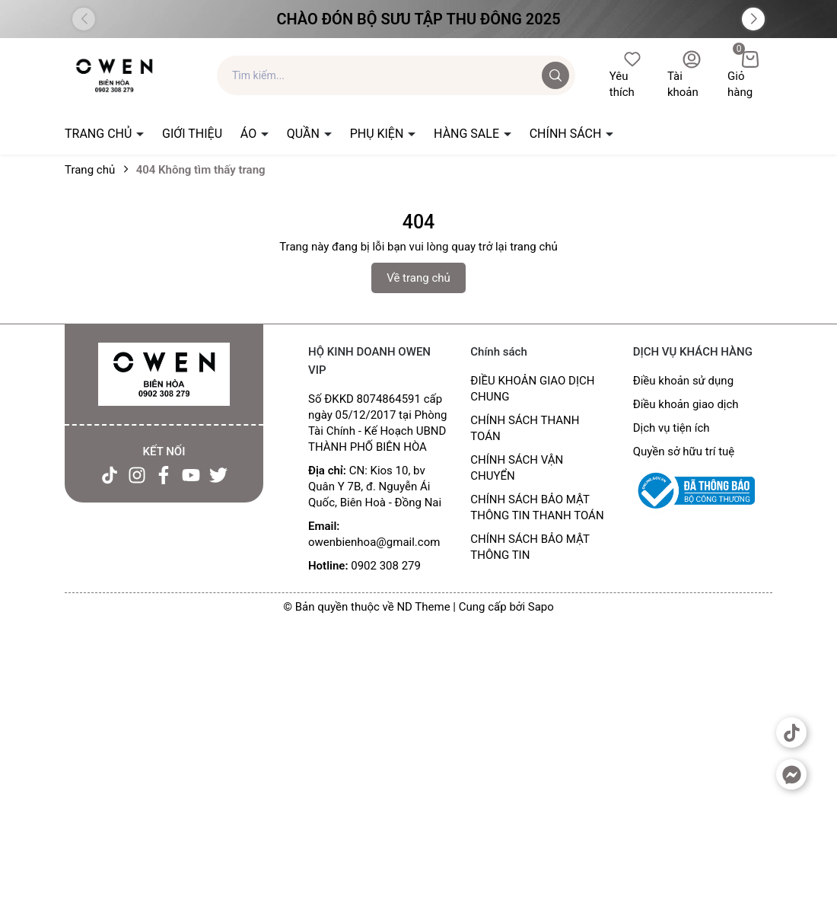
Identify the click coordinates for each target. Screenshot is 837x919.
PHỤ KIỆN (378, 133)
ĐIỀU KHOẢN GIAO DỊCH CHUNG (532, 389)
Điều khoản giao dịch (686, 404)
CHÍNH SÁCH (567, 133)
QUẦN (305, 133)
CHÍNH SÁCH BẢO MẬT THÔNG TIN (529, 547)
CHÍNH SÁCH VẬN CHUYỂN (516, 468)
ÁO (249, 133)
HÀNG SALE (468, 133)
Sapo (541, 607)
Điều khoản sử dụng (683, 381)
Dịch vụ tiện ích (671, 428)
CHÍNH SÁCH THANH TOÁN (524, 428)
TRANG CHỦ (100, 133)
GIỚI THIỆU (192, 133)
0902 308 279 (386, 566)
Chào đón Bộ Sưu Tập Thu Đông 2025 (418, 19)
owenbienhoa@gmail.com (374, 542)
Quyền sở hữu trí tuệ (684, 451)
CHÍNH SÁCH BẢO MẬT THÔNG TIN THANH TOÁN (536, 507)
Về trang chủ (418, 278)
